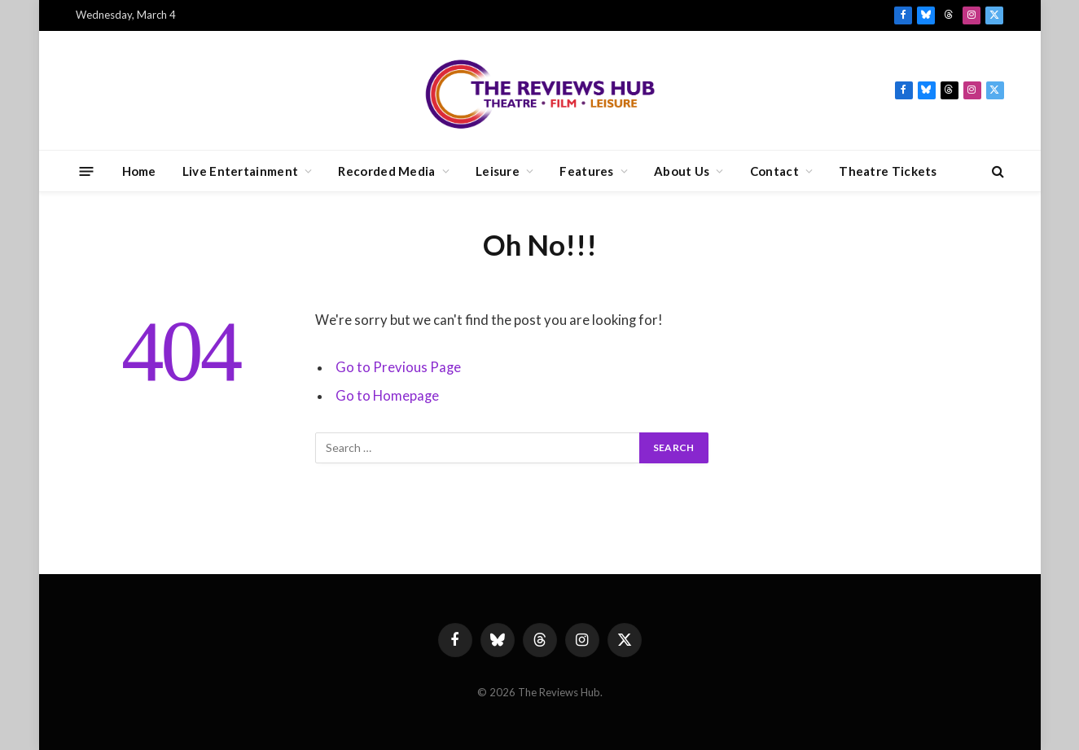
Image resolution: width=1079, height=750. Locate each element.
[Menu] (86, 170)
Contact (774, 171)
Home (139, 171)
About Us (681, 171)
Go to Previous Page (398, 367)
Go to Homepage (387, 396)
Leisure (498, 171)
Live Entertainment (240, 171)
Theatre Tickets (888, 171)
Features (586, 171)
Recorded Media (386, 171)
